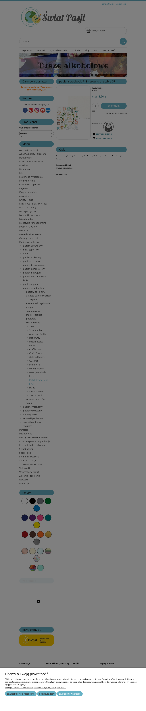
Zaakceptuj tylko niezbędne (21, 693)
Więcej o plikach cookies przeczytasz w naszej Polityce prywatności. (35, 687)
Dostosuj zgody (46, 693)
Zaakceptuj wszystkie (70, 693)
